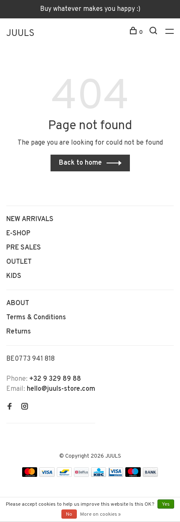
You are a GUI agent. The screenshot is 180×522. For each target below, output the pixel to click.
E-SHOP (18, 233)
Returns (18, 332)
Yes (166, 504)
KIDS (13, 276)
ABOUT (17, 303)
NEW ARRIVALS (29, 219)
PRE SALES (23, 248)
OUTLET (19, 262)
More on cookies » (100, 514)
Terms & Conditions (36, 317)
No (69, 514)
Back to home (80, 163)
